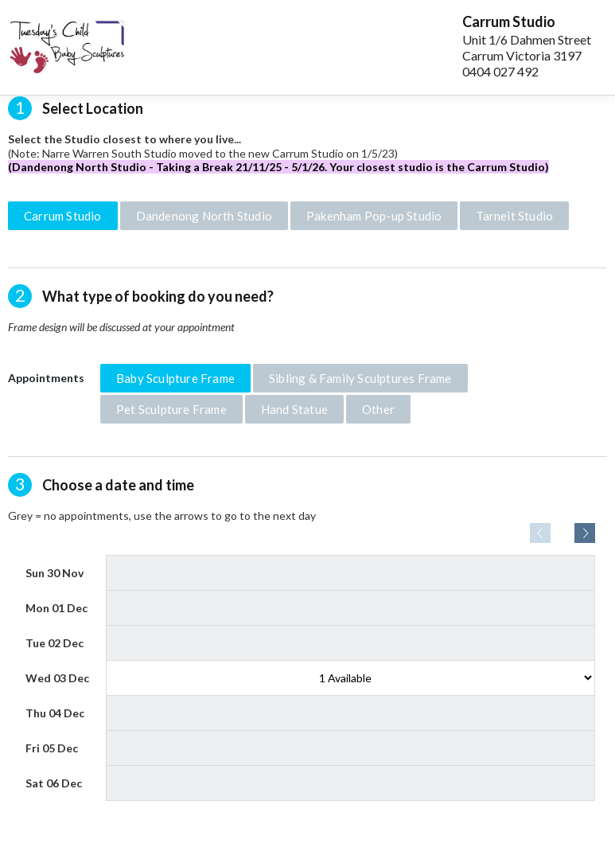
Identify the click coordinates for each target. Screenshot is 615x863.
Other (378, 409)
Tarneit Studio (514, 216)
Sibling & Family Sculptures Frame (360, 378)
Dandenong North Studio (204, 216)
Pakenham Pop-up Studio (374, 216)
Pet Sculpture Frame (171, 409)
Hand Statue (294, 409)
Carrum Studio (63, 216)
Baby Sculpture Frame (175, 378)
